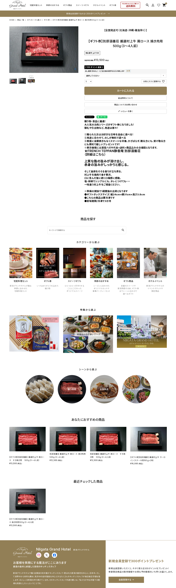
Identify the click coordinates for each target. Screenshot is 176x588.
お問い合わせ (106, 578)
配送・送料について (44, 578)
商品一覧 (20, 20)
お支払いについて (62, 578)
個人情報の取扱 (146, 578)
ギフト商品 (67, 5)
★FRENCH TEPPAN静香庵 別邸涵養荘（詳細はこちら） (37, 123)
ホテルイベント (99, 5)
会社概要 (94, 578)
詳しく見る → (94, 562)
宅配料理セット (36, 5)
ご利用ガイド (28, 578)
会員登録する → (126, 552)
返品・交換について (80, 578)
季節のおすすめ (52, 5)
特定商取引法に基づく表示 (126, 578)
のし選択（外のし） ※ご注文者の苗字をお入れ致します (113, 71)
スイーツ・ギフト (82, 5)
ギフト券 (112, 5)
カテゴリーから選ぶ (34, 20)
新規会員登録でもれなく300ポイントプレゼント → (88, 13)
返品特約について (128, 98)
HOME (12, 20)
